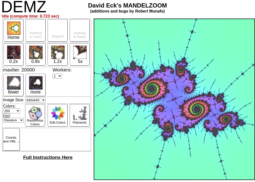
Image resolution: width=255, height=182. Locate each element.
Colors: (11, 108)
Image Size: (24, 100)
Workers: (62, 69)
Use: (6, 116)
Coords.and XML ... (11, 139)
